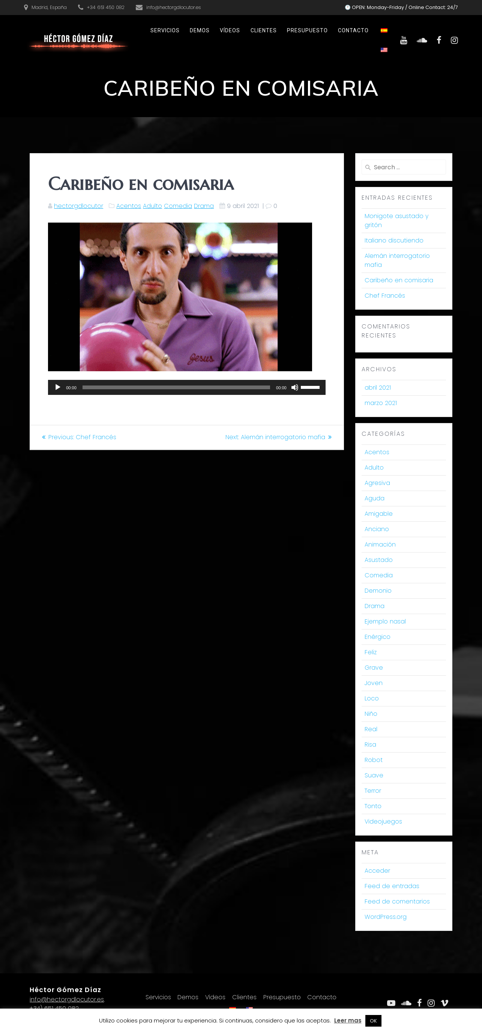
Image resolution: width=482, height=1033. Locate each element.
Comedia (178, 206)
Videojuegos (383, 821)
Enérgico (377, 636)
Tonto (373, 806)
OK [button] (373, 1020)
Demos (200, 30)
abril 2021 (378, 387)
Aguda (374, 498)
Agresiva (377, 483)
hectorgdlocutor (78, 206)
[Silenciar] (295, 387)
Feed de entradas (392, 886)
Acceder (377, 870)
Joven (374, 683)
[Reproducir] (58, 387)
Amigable (379, 513)
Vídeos (230, 30)
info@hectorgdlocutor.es (67, 999)
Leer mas (348, 1020)
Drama (204, 206)
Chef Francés (385, 295)
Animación (380, 544)
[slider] (176, 387)
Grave (374, 667)
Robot (374, 760)
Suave (374, 775)
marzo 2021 (381, 403)
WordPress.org (386, 917)
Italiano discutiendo (394, 240)
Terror (373, 790)
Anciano (377, 529)
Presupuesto (307, 30)
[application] (186, 387)
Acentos (128, 206)
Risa (370, 744)
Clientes (264, 30)
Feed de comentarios (397, 901)
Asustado (379, 560)
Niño (371, 713)
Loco (372, 698)
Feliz (371, 652)
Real (371, 729)
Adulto (152, 206)
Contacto (353, 30)
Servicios (165, 30)
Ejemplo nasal (385, 621)
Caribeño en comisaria (399, 280)
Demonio (378, 590)
